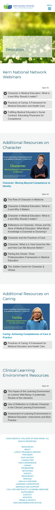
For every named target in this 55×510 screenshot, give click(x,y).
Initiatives (27, 471)
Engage (27, 479)
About (27, 449)
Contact (27, 495)
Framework (27, 468)
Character (27, 460)
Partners (27, 455)
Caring (27, 465)
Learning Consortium (27, 484)
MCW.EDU (27, 497)
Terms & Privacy (27, 500)
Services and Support (27, 487)
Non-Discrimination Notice (27, 503)
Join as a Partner (27, 481)
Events (27, 473)
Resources (27, 447)
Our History (27, 457)
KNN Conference (27, 463)
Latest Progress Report (27, 452)
